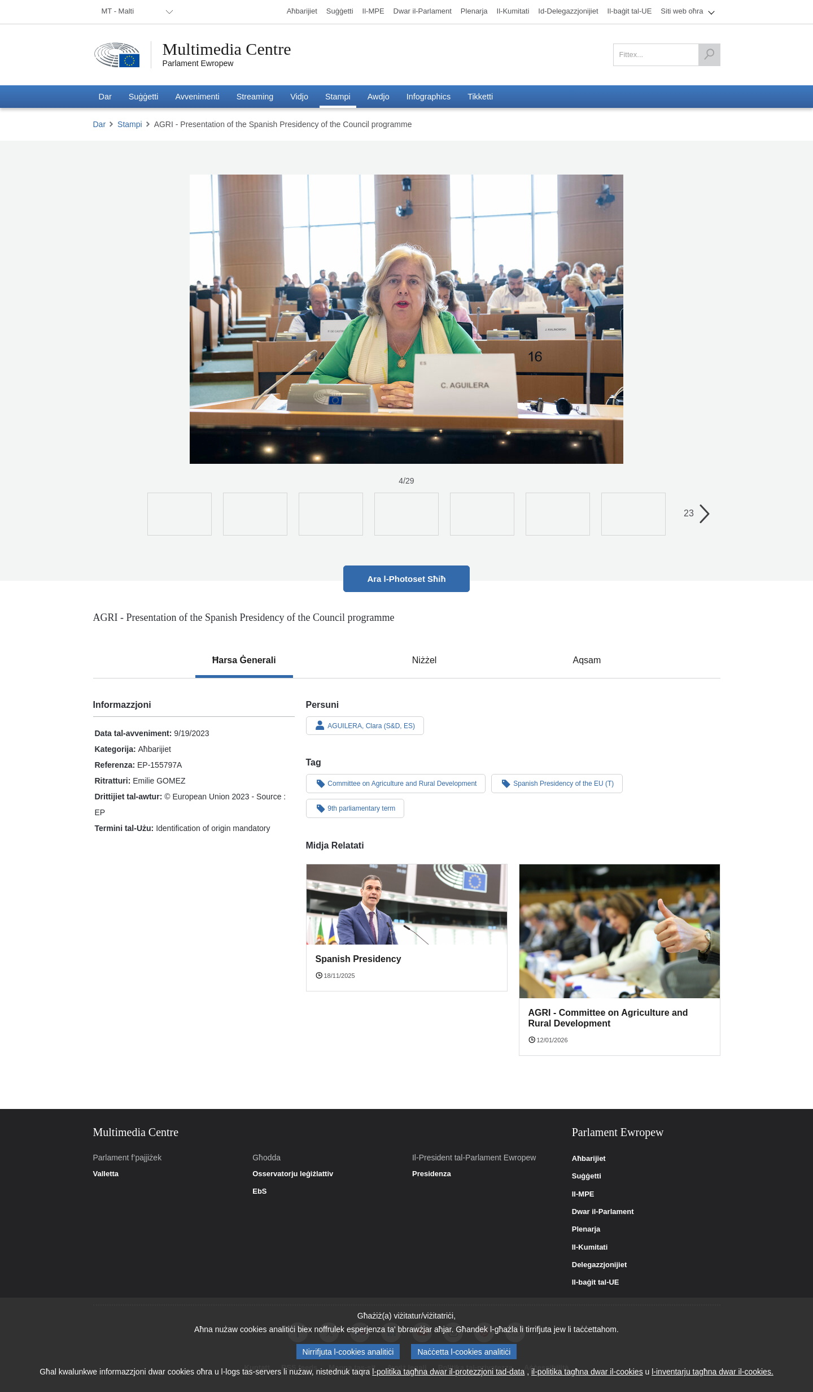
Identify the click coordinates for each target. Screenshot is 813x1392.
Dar (99, 124)
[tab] (244, 660)
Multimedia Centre (227, 49)
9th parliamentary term (355, 808)
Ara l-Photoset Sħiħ (406, 579)
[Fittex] (709, 55)
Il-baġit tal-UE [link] (595, 1282)
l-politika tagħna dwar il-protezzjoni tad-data (448, 1371)
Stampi (129, 124)
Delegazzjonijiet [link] (599, 1265)
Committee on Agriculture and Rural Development (396, 783)
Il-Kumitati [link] (590, 1247)
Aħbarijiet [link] (589, 1159)
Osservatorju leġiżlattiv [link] (292, 1174)
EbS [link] (259, 1191)
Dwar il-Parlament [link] (603, 1212)
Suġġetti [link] (586, 1176)
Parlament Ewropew (198, 63)
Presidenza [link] (431, 1174)
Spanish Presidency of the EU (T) (557, 783)
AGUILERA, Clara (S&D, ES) (365, 725)
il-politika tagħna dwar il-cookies (587, 1371)
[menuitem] (135, 12)
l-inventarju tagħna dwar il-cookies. (712, 1371)
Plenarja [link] (586, 1229)
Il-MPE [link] (583, 1194)
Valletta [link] (106, 1174)
